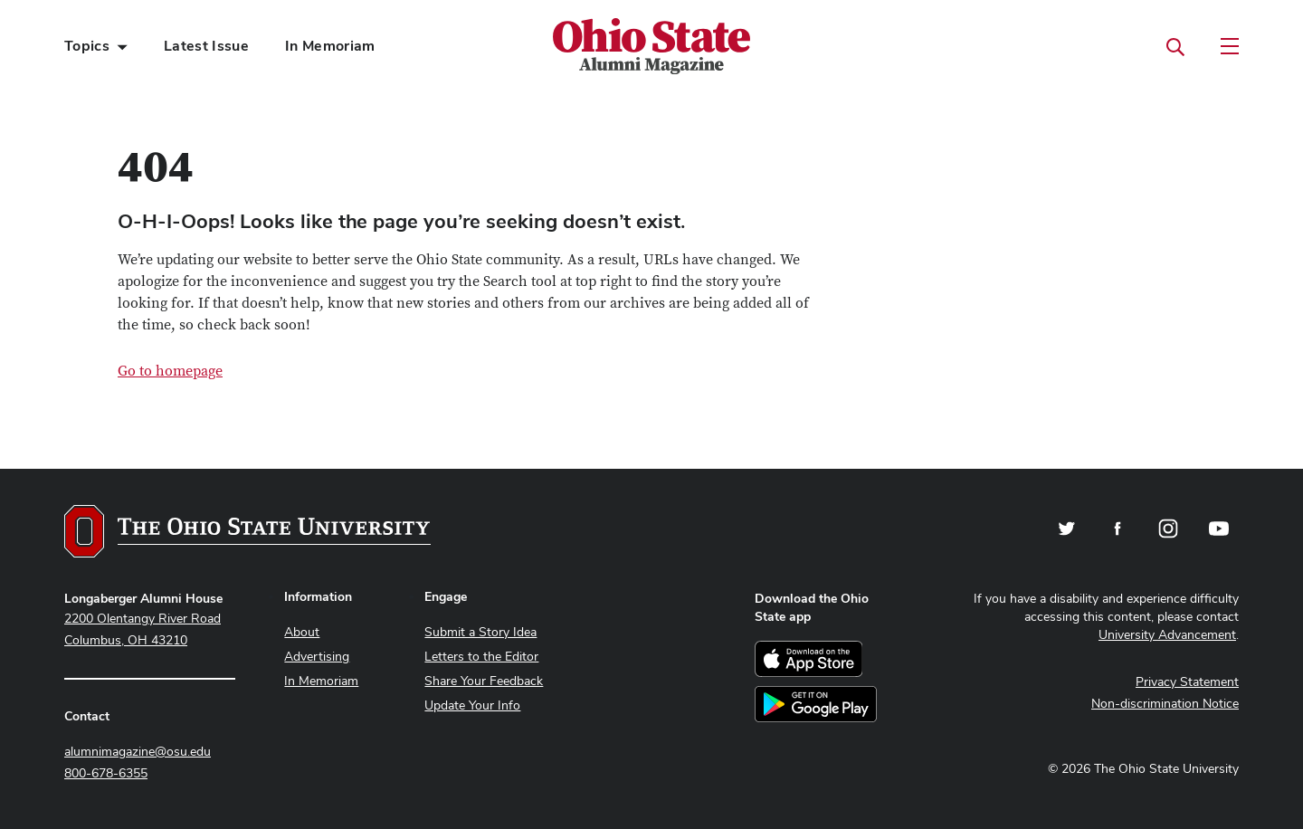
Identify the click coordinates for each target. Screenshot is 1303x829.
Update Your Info (472, 705)
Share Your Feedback (483, 680)
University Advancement (1167, 634)
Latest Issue (206, 45)
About (301, 632)
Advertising (316, 656)
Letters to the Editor (481, 656)
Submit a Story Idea (480, 632)
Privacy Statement (1187, 681)
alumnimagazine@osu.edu (137, 751)
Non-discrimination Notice (1165, 703)
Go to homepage (170, 371)
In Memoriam (330, 45)
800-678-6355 (105, 773)
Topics (86, 45)
